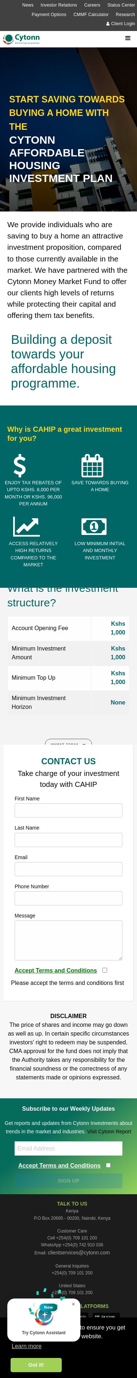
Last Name (68, 836)
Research (125, 14)
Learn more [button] (27, 1346)
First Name (68, 807)
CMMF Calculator (91, 14)
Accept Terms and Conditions (56, 970)
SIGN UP (68, 1181)
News (28, 5)
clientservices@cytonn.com (79, 1252)
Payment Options (49, 14)
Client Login (120, 23)
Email (68, 865)
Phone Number (68, 894)
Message (68, 936)
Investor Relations (59, 5)
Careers (92, 5)
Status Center (121, 5)
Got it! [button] (36, 1365)
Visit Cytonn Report (109, 1131)
